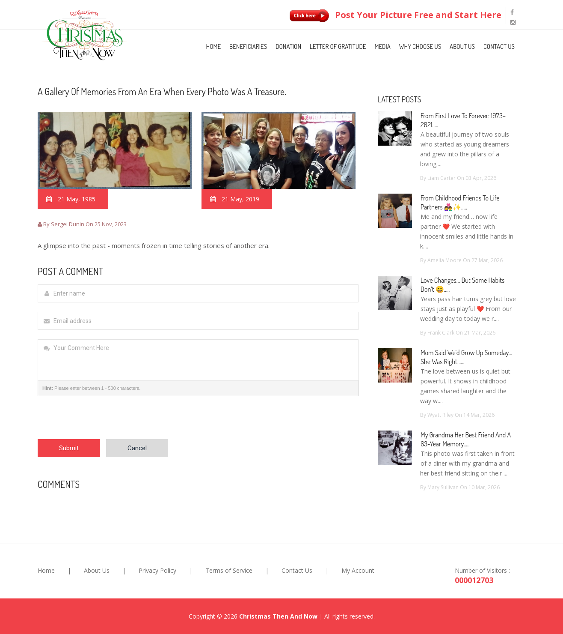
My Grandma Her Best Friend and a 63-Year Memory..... (466, 439)
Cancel (137, 448)
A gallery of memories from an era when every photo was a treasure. (162, 91)
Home (213, 46)
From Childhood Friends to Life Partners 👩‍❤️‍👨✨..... (460, 202)
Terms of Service (228, 570)
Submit (69, 448)
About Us (462, 46)
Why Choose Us (420, 46)
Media (382, 46)
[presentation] (103, 422)
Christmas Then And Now (278, 616)
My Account (357, 570)
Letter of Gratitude (338, 46)
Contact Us (499, 46)
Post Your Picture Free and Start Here (393, 15)
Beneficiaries (248, 46)
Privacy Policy (157, 570)
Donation (288, 46)
